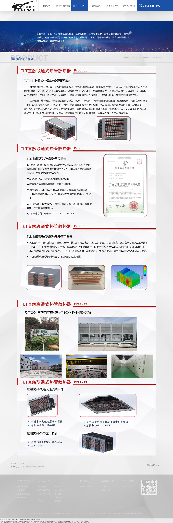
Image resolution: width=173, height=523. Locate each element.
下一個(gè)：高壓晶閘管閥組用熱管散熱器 (27, 467)
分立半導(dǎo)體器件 (46, 494)
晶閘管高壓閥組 (44, 490)
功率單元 (57, 487)
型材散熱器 (58, 497)
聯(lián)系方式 (127, 486)
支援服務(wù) (112, 6)
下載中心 (104, 486)
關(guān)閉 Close (153, 465)
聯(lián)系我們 (129, 6)
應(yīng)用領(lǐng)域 (24, 494)
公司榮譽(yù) (22, 490)
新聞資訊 (96, 6)
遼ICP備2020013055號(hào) (76, 513)
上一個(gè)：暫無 (17, 463)
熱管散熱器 (42, 487)
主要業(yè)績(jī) (23, 497)
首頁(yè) (46, 6)
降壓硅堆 (57, 501)
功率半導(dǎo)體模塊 (62, 490)
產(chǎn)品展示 (79, 6)
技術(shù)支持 (106, 490)
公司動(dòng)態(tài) (87, 486)
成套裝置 (57, 494)
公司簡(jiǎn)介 (22, 487)
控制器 (40, 501)
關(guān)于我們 (63, 6)
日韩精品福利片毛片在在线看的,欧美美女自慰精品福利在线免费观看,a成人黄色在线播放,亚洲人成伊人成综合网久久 (45, 522)
